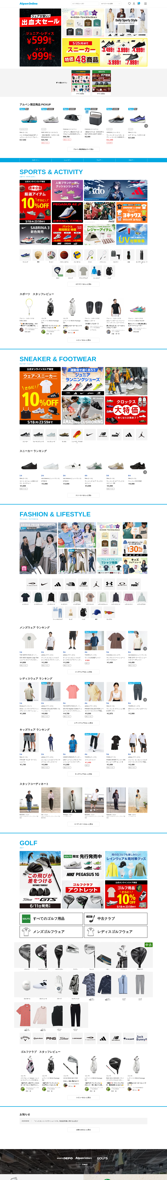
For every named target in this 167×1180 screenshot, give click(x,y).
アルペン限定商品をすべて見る (83, 149)
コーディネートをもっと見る (83, 824)
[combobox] (85, 4)
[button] (146, 126)
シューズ (66, 160)
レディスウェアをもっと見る (83, 723)
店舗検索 (85, 1164)
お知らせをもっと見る (83, 1130)
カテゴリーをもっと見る (83, 284)
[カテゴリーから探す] (110, 4)
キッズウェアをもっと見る (83, 774)
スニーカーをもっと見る (83, 495)
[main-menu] (145, 4)
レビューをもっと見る (83, 340)
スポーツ (34, 160)
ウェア (99, 160)
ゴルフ (131, 160)
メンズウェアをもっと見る (83, 672)
